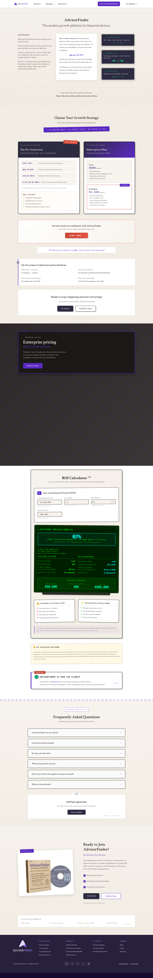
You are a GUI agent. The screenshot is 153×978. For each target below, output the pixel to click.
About (121, 945)
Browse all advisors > (45, 955)
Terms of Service (123, 964)
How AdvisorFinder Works (100, 951)
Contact (122, 948)
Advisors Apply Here (98, 945)
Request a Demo (33, 366)
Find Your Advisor (44, 945)
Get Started (65, 308)
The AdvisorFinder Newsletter (74, 951)
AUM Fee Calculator (71, 945)
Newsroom (123, 951)
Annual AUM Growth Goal (45, 498)
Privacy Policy (134, 964)
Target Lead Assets (42, 510)
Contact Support (76, 812)
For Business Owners (45, 951)
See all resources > (71, 955)
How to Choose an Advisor (73, 948)
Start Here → (76, 235)
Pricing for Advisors (98, 948)
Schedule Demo (111, 896)
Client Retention (95, 498)
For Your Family (43, 948)
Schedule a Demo (85, 308)
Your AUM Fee (68, 498)
